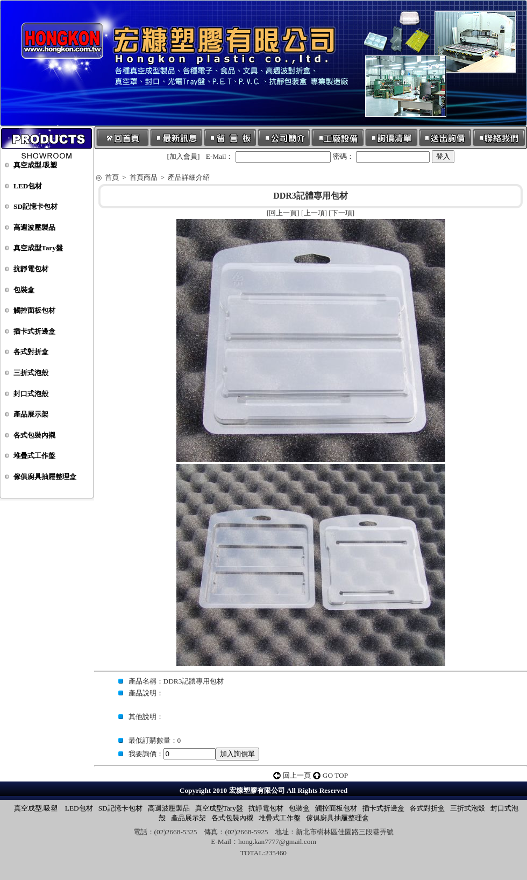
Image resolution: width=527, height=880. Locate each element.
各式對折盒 (30, 352)
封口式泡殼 (30, 394)
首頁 (112, 177)
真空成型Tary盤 (38, 248)
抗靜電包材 (30, 269)
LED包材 (27, 186)
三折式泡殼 (30, 373)
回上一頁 (283, 213)
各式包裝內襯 (34, 435)
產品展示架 (30, 414)
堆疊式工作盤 (34, 456)
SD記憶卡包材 (35, 206)
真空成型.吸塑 (35, 165)
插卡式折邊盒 (34, 331)
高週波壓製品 (34, 227)
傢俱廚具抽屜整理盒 (44, 477)
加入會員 (183, 156)
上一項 (314, 213)
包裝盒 (23, 290)
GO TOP (335, 775)
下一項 (341, 213)
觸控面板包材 (34, 310)
